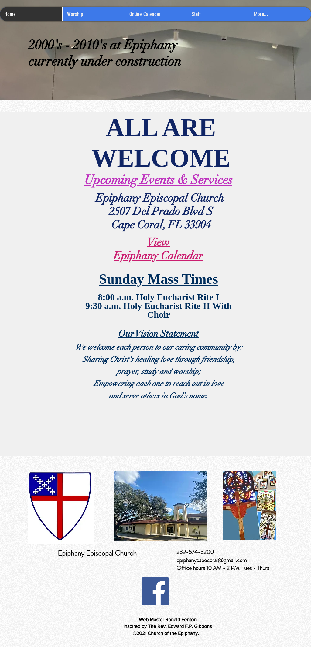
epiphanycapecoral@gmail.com (211, 560)
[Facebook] (155, 591)
